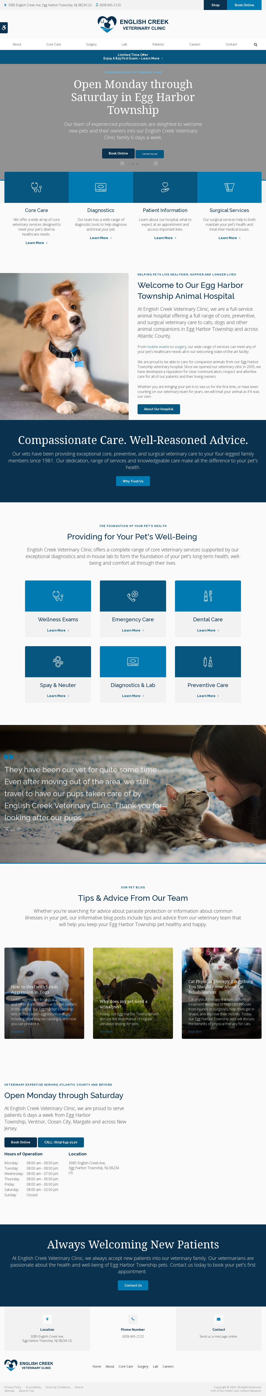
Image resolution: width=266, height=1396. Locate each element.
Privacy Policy (12, 1387)
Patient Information (165, 210)
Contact (231, 44)
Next (144, 163)
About (17, 44)
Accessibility (33, 1387)
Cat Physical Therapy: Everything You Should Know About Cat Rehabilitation (220, 987)
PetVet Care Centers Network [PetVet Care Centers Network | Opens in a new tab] (243, 1391)
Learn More (35, 243)
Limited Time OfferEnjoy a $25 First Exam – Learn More (131, 56)
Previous (122, 163)
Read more (17, 1032)
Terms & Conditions (57, 1387)
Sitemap (9, 1391)
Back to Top (26, 1391)
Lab (124, 44)
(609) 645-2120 (110, 5)
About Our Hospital (158, 409)
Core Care (54, 44)
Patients (158, 44)
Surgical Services (229, 210)
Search (79, 1387)
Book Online (244, 5)
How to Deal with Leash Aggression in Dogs (34, 989)
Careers (194, 44)
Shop (215, 5)
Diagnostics (100, 210)
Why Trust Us (133, 481)
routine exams (158, 346)
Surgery (91, 44)
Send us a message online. (219, 1336)
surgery (180, 346)
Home (96, 1366)
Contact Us (133, 1285)
